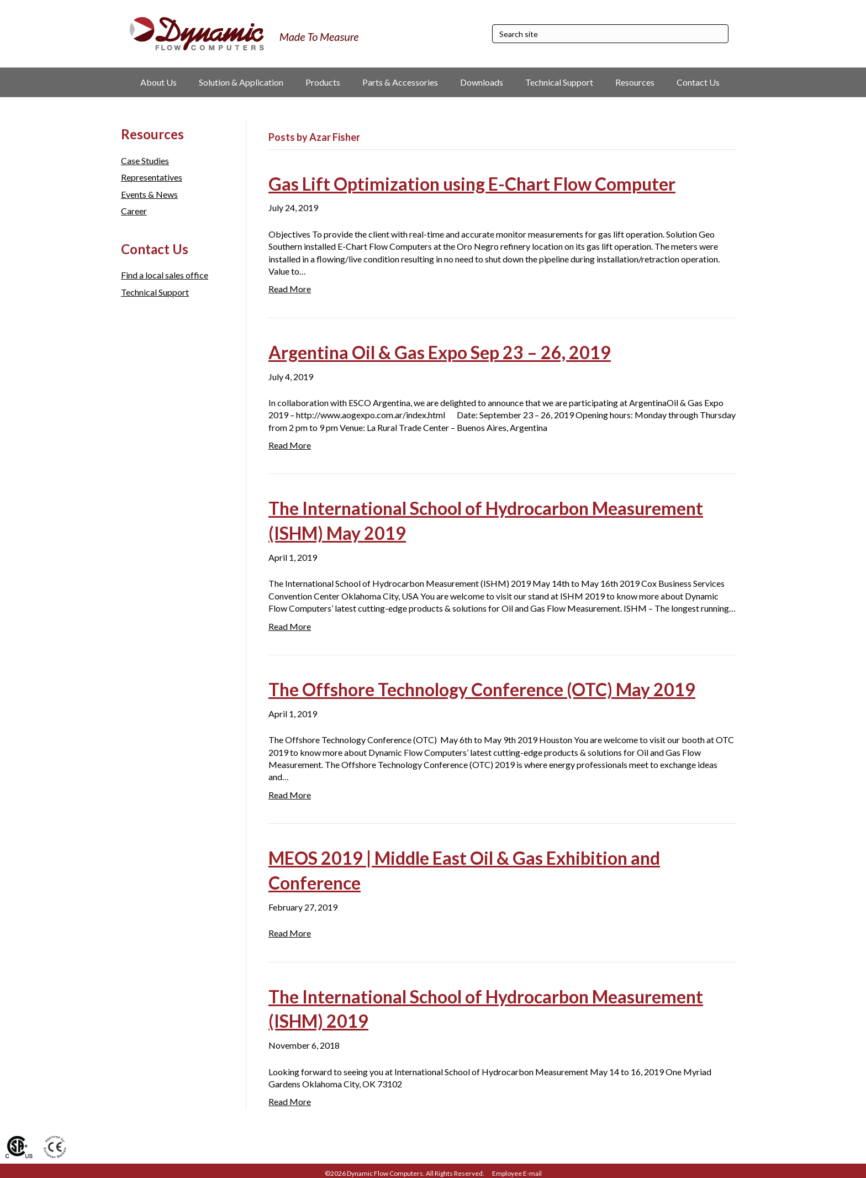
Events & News (149, 194)
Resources (634, 82)
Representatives (151, 177)
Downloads (481, 82)
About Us (158, 82)
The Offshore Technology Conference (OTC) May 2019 (481, 689)
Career (134, 211)
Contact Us (698, 82)
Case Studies (145, 160)
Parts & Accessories (400, 82)
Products (322, 82)
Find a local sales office (164, 275)
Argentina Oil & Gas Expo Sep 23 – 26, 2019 (439, 352)
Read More (289, 288)
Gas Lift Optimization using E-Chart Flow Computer (471, 183)
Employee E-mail (517, 1173)
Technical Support (559, 82)
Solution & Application (241, 82)
